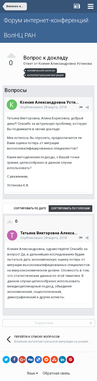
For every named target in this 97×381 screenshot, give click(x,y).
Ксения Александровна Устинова (65, 63)
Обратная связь (56, 373)
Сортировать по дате (30, 208)
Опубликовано (43, 107)
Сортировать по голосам (70, 208)
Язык (32, 373)
